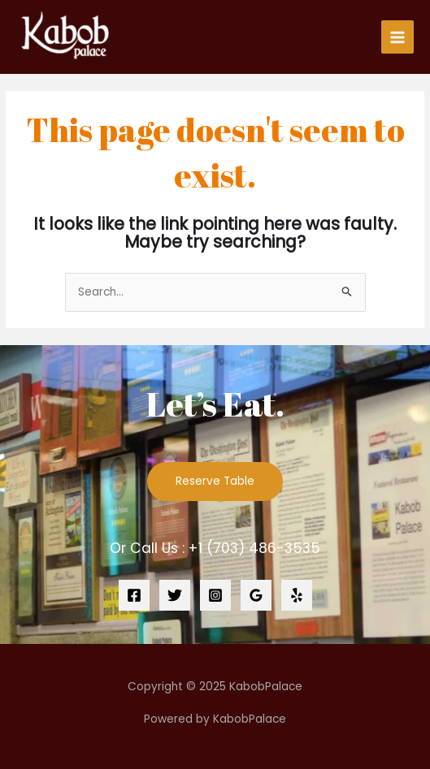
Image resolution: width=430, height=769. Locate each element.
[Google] (256, 595)
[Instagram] (215, 595)
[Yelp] (296, 595)
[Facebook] (134, 595)
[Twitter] (174, 595)
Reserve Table (215, 481)
